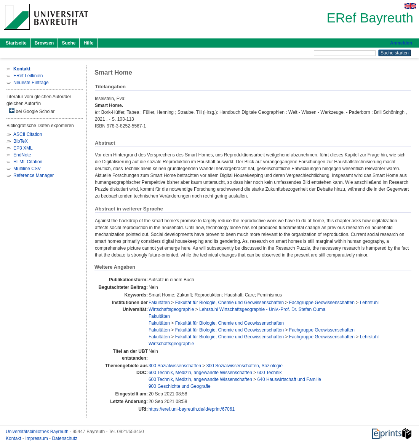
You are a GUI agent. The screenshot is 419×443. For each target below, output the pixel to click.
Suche (68, 43)
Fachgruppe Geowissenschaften (322, 302)
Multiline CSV (27, 168)
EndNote (22, 155)
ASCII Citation (27, 134)
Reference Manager (33, 175)
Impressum (37, 438)
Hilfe (88, 43)
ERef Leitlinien (28, 75)
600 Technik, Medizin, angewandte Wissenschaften (200, 372)
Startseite (16, 43)
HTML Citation (27, 161)
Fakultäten (159, 302)
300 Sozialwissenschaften (175, 365)
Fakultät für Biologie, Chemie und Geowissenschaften (229, 302)
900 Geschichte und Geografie (180, 386)
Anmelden (401, 43)
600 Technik (269, 372)
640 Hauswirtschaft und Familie (289, 379)
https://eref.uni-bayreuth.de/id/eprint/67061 (192, 409)
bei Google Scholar (31, 111)
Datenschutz (64, 438)
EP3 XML (23, 148)
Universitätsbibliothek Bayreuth (38, 431)
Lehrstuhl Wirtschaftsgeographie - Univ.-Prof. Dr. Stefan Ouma (262, 309)
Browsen (44, 43)
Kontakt (14, 438)
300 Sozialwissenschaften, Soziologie (244, 365)
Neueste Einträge (31, 82)
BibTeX (20, 141)
